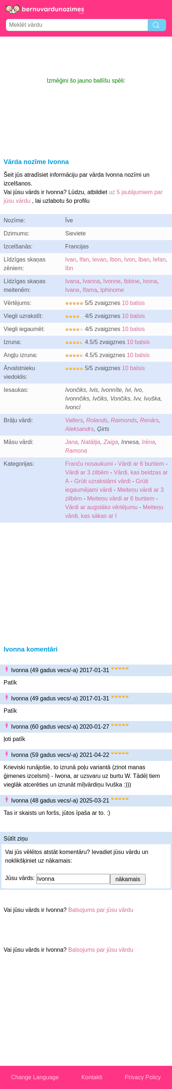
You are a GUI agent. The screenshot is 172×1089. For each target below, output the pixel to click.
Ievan (99, 259)
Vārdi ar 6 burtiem (141, 464)
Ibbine (132, 281)
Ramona (76, 451)
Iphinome (112, 290)
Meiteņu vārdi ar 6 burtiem (120, 498)
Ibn (69, 268)
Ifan (84, 259)
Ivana (72, 281)
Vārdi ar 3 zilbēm (87, 472)
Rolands (97, 420)
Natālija (90, 442)
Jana (71, 442)
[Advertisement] (86, 56)
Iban (144, 259)
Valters (74, 420)
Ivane (72, 290)
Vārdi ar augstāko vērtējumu (101, 507)
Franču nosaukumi (89, 464)
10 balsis (133, 303)
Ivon (129, 259)
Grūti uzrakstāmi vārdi (102, 481)
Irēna (148, 442)
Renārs (149, 420)
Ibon (115, 259)
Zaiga (111, 442)
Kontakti (91, 1077)
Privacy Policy (143, 1077)
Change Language (35, 1077)
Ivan (70, 259)
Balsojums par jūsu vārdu (100, 910)
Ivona (150, 281)
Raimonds (124, 420)
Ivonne (112, 281)
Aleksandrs (79, 429)
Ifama (90, 290)
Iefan (159, 259)
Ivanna (91, 281)
